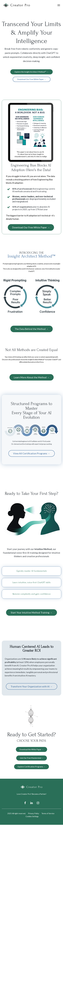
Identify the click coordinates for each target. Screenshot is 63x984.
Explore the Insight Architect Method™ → (31, 72)
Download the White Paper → (31, 749)
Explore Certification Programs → (31, 766)
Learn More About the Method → (31, 377)
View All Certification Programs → (31, 453)
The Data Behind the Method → (31, 328)
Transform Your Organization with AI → (31, 686)
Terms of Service (47, 813)
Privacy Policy (33, 813)
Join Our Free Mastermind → (31, 758)
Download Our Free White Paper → (31, 79)
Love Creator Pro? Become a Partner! (31, 794)
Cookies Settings (32, 816)
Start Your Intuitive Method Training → (31, 612)
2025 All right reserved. (16, 813)
